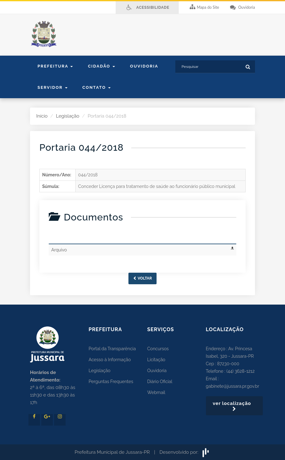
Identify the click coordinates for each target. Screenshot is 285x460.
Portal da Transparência (112, 348)
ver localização (234, 406)
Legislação (67, 116)
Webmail (156, 392)
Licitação (156, 359)
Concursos (158, 348)
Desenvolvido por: (184, 452)
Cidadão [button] (101, 66)
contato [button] (96, 87)
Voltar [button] (142, 278)
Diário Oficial (159, 381)
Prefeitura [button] (55, 66)
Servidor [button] (53, 87)
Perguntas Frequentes (111, 381)
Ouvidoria (144, 66)
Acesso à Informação (110, 359)
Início (42, 116)
